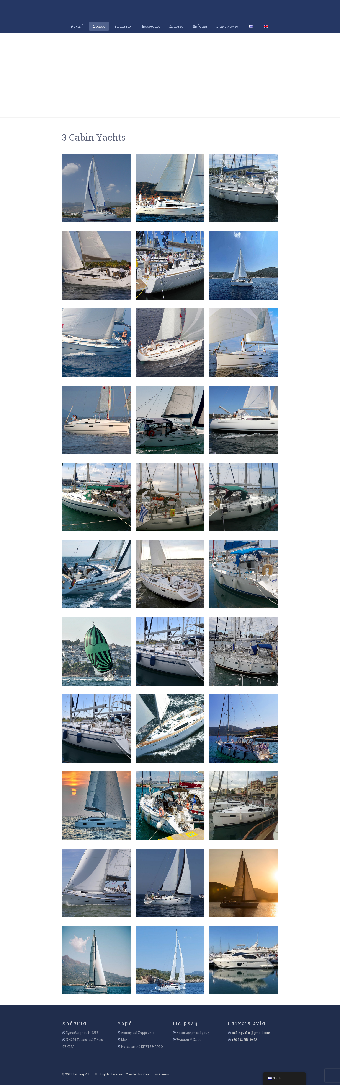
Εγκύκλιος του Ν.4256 (82, 1033)
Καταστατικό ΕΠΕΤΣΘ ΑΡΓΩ (142, 1046)
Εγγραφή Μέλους (188, 1040)
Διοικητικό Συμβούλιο (137, 1033)
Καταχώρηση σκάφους (192, 1033)
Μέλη (125, 1040)
